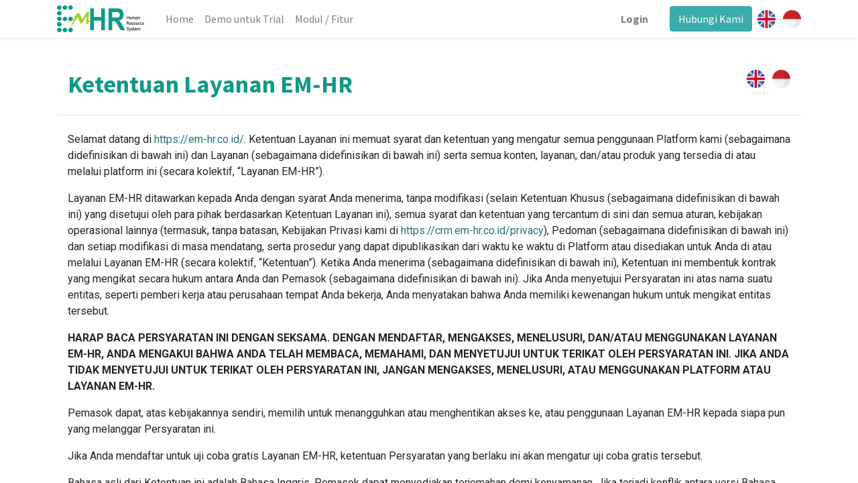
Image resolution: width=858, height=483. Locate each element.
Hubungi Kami (710, 18)
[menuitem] (179, 18)
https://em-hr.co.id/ (199, 139)
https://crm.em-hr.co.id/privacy (472, 230)
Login (634, 18)
